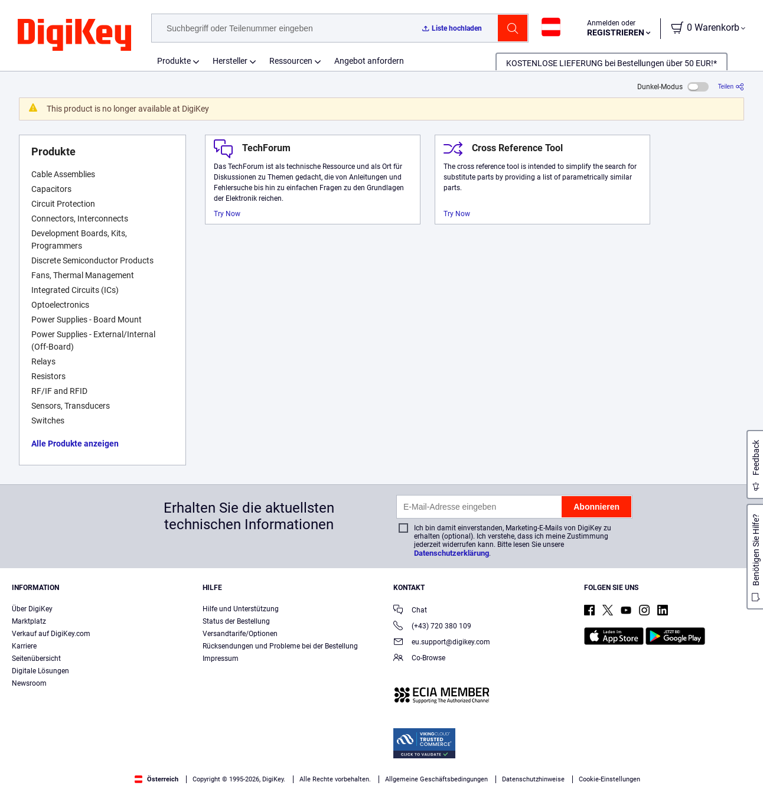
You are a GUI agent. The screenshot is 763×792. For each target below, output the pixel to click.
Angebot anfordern (369, 61)
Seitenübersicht (36, 658)
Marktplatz (29, 621)
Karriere (24, 646)
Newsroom (29, 683)
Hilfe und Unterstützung (241, 609)
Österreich (156, 779)
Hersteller (230, 61)
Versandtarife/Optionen (240, 634)
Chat (410, 611)
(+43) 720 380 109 (432, 627)
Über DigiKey (32, 609)
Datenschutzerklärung (451, 553)
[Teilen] (731, 86)
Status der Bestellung (236, 621)
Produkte (174, 61)
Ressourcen (290, 61)
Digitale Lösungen (40, 671)
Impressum (221, 658)
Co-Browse (419, 658)
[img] (74, 35)
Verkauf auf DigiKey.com (51, 634)
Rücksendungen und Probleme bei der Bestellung (280, 646)
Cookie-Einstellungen (609, 779)
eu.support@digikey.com (441, 642)
